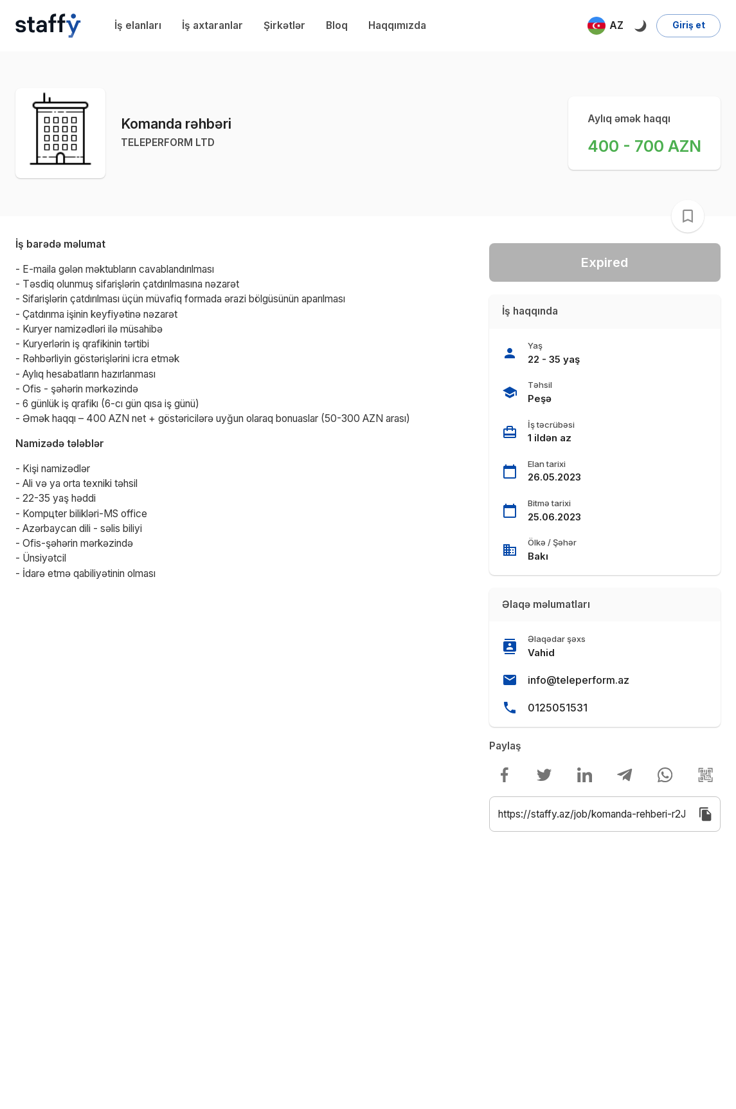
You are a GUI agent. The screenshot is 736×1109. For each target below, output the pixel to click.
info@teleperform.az (578, 680)
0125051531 (558, 707)
